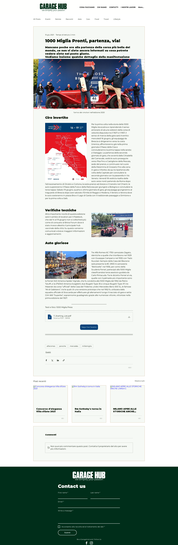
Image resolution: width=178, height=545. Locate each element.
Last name (95, 493)
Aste (80, 19)
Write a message (65, 511)
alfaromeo (51, 346)
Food (97, 19)
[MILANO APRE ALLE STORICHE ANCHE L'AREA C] (127, 395)
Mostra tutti (140, 381)
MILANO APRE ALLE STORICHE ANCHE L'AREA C (124, 410)
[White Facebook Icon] (86, 543)
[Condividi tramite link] (64, 360)
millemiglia (87, 346)
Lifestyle (116, 19)
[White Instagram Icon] (91, 543)
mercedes (74, 346)
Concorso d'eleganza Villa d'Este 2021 (49, 410)
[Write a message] (89, 518)
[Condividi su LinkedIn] (58, 360)
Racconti (69, 19)
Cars (88, 19)
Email (61, 502)
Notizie (58, 19)
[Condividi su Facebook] (46, 360)
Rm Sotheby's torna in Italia (88, 410)
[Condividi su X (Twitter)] (52, 360)
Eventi (47, 19)
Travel (106, 19)
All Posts (37, 19)
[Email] (88, 506)
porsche (62, 346)
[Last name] (104, 497)
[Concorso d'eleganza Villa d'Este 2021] (50, 395)
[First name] (72, 497)
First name (63, 493)
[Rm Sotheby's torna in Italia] (89, 395)
